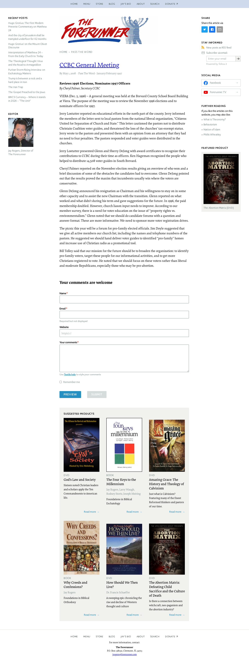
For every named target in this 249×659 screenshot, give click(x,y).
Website (64, 327)
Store (99, 4)
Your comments (68, 342)
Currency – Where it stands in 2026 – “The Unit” (27, 99)
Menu (86, 4)
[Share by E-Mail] (220, 29)
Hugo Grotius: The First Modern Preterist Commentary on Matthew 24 (27, 26)
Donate (170, 636)
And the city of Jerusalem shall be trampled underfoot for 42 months (27, 37)
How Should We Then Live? (122, 584)
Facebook (215, 83)
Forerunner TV (218, 92)
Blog (112, 4)
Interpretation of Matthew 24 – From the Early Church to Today (25, 54)
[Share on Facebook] (212, 29)
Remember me (71, 382)
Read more (90, 512)
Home (74, 4)
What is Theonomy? (215, 119)
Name (62, 293)
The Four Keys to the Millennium (121, 481)
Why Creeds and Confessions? (75, 584)
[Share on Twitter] (204, 29)
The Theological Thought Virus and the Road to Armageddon (25, 63)
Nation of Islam (212, 129)
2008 (73, 73)
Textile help (70, 374)
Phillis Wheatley (212, 134)
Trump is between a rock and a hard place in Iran (25, 80)
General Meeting (89, 65)
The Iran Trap (15, 87)
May (65, 73)
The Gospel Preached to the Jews (26, 92)
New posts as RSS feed (218, 47)
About (141, 4)
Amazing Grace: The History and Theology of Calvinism (166, 483)
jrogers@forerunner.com (124, 654)
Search (155, 4)
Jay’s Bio (126, 4)
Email (62, 308)
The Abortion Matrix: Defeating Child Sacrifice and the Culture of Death (167, 589)
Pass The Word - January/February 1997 (100, 73)
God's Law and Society (80, 479)
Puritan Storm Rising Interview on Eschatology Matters (26, 71)
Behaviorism (210, 124)
